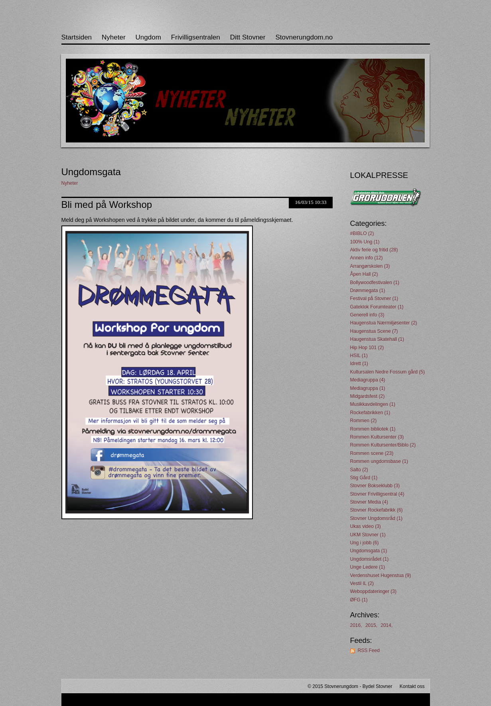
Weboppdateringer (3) (373, 591)
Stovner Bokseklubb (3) (375, 485)
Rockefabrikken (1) (370, 412)
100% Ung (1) (365, 242)
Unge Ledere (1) (367, 567)
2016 (355, 625)
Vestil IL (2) (362, 583)
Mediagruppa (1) (367, 388)
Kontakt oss (412, 686)
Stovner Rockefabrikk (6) (376, 510)
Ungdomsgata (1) (368, 551)
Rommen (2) (363, 420)
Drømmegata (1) (367, 290)
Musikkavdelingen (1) (372, 404)
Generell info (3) (367, 315)
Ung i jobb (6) (364, 543)
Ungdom (148, 37)
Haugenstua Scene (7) (374, 331)
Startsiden (76, 37)
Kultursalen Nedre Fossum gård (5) (387, 372)
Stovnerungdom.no (304, 37)
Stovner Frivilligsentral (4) (377, 494)
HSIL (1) (359, 355)
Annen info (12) (366, 258)
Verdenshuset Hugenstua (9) (380, 575)
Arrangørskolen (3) (370, 266)
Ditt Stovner (248, 37)
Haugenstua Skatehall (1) (377, 339)
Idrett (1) (359, 363)
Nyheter (114, 37)
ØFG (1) (359, 600)
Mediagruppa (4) (367, 380)
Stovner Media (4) (369, 502)
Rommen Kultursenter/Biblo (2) (383, 445)
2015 (370, 625)
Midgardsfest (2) (367, 396)
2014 (386, 625)
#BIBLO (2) (362, 233)
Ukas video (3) (365, 526)
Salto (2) (359, 470)
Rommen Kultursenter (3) (377, 437)
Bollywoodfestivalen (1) (374, 282)
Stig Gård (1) (364, 478)
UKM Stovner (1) (368, 535)
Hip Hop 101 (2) (367, 347)
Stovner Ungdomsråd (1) (376, 518)
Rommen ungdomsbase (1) (379, 461)
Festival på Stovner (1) (374, 298)
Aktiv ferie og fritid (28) (374, 250)
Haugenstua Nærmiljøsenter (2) (383, 323)
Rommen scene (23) (372, 453)
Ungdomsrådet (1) (369, 559)
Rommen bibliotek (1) (373, 429)
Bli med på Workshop (106, 204)
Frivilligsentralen (195, 37)
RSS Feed (369, 650)
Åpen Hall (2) (364, 274)
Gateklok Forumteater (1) (377, 307)
